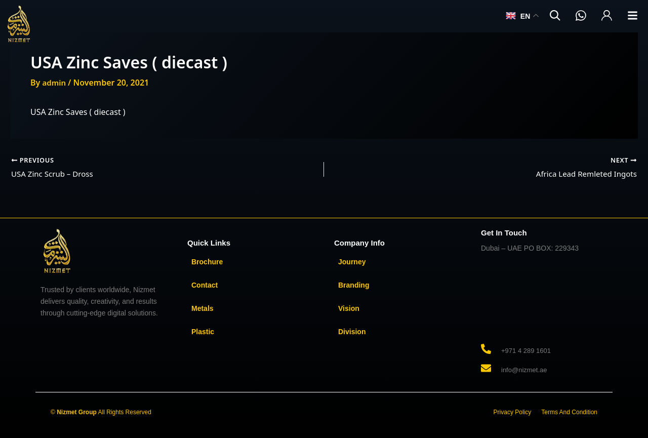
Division (352, 332)
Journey (352, 262)
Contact (204, 285)
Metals (202, 308)
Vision (348, 308)
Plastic (202, 332)
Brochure (207, 262)
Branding (353, 285)
